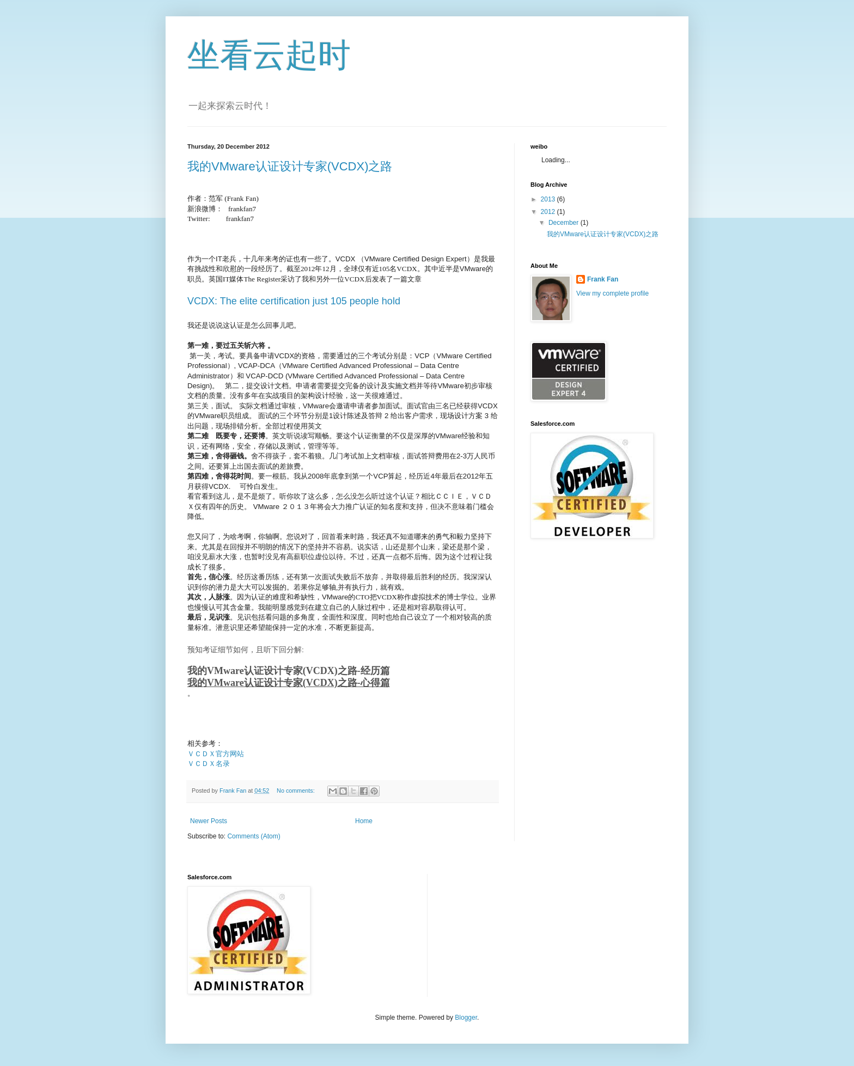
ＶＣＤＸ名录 (208, 763)
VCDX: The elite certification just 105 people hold (293, 301)
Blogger (466, 1017)
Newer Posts (208, 821)
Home (364, 821)
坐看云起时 (269, 55)
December (564, 222)
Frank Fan (602, 279)
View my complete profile (612, 293)
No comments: (296, 790)
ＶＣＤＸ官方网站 (215, 754)
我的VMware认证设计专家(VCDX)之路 (289, 166)
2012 (549, 212)
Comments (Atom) (253, 836)
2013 (549, 199)
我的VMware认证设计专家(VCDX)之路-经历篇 (288, 670)
